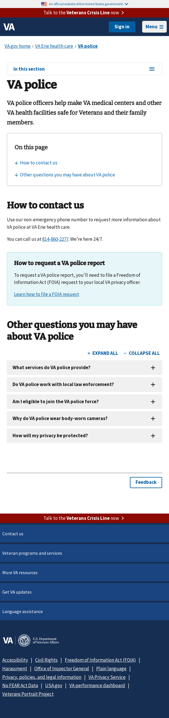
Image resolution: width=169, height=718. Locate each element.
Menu (154, 26)
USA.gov (53, 685)
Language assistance (22, 611)
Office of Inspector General (61, 668)
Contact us (12, 533)
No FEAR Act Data (20, 685)
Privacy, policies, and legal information (41, 677)
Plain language (111, 668)
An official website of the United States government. (88, 4)
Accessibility (15, 660)
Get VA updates (17, 592)
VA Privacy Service (107, 677)
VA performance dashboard (97, 685)
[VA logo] (9, 26)
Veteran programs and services (32, 553)
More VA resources (20, 572)
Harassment (14, 668)
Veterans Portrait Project (28, 694)
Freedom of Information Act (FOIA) (100, 660)
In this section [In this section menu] (84, 69)
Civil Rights (46, 660)
